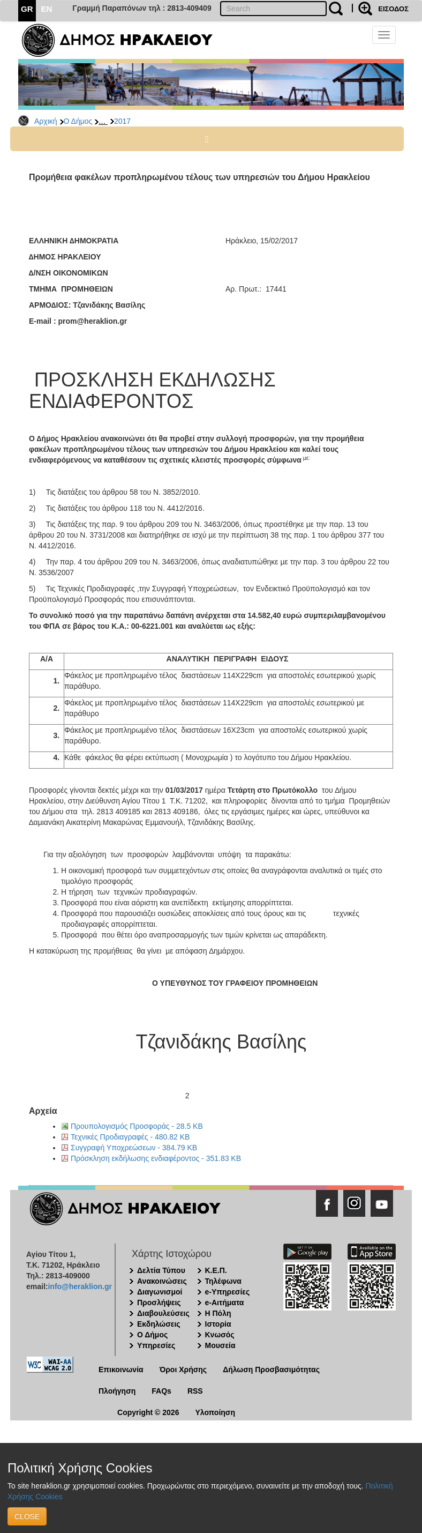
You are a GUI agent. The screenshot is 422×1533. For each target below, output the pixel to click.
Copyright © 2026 (148, 1412)
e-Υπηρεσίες (227, 1292)
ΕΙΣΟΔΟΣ (393, 9)
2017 (122, 121)
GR (27, 8)
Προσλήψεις (159, 1302)
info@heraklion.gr (79, 1286)
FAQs (161, 1391)
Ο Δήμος (78, 121)
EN (46, 8)
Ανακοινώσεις (162, 1281)
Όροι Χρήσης (183, 1369)
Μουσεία (220, 1345)
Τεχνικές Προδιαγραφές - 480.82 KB (130, 1137)
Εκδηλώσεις (158, 1324)
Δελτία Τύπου (161, 1270)
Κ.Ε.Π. (216, 1270)
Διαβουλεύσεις (163, 1313)
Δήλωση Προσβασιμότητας (271, 1369)
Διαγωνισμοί (159, 1292)
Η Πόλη (218, 1313)
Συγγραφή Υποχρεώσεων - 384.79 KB (134, 1147)
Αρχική (45, 121)
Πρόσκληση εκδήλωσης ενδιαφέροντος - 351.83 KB (156, 1158)
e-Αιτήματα (224, 1302)
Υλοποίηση (215, 1412)
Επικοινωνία (121, 1369)
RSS (195, 1391)
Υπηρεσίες (156, 1345)
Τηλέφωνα (223, 1281)
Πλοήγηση (117, 1391)
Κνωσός (220, 1334)
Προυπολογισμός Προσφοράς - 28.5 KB (137, 1126)
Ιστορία (218, 1324)
